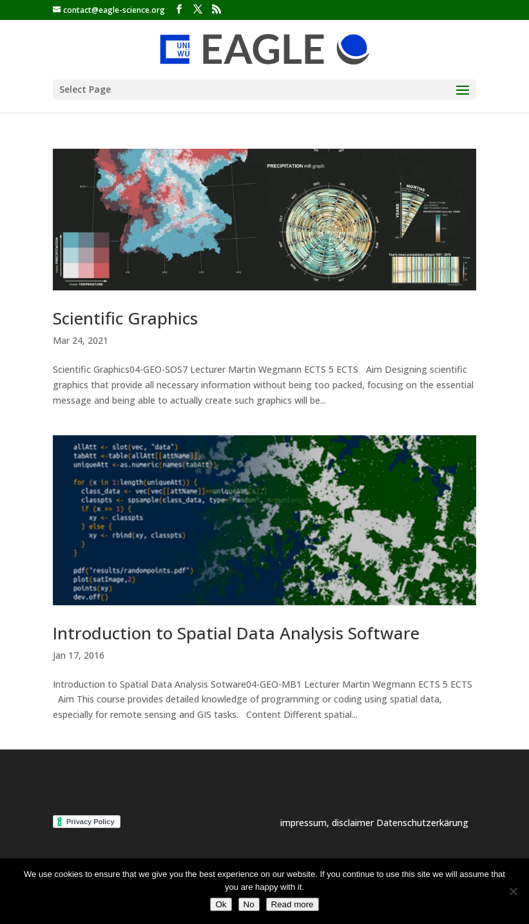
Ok (220, 904)
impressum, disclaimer (328, 822)
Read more (292, 904)
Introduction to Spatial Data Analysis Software (236, 633)
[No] (512, 891)
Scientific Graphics (125, 318)
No (249, 904)
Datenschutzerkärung (422, 822)
